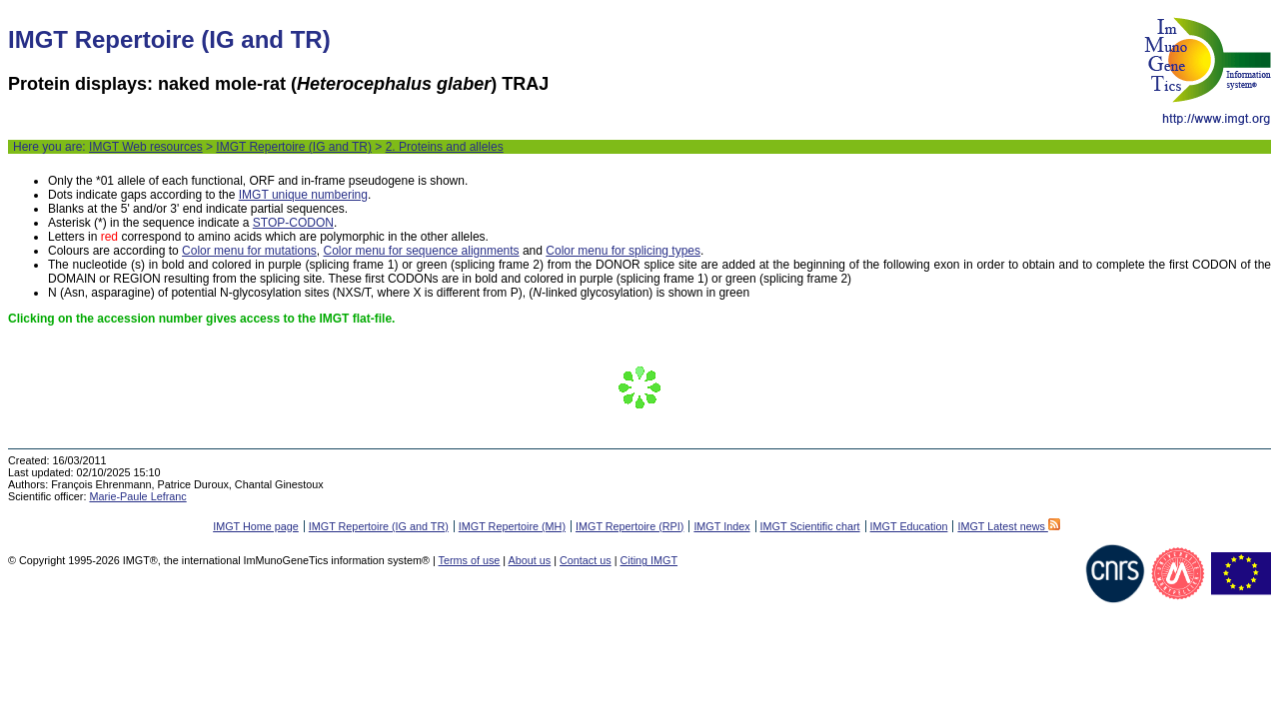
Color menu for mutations (249, 251)
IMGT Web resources (146, 147)
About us (530, 560)
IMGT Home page (256, 526)
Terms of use (470, 560)
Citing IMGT (648, 560)
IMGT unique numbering (303, 195)
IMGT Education (909, 526)
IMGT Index (721, 526)
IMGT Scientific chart (810, 526)
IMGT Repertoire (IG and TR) (294, 147)
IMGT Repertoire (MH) (512, 526)
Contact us (586, 560)
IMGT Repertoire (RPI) (629, 526)
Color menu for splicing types (623, 251)
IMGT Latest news (1008, 526)
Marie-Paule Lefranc (137, 496)
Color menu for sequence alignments (421, 251)
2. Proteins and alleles (445, 147)
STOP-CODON (293, 223)
